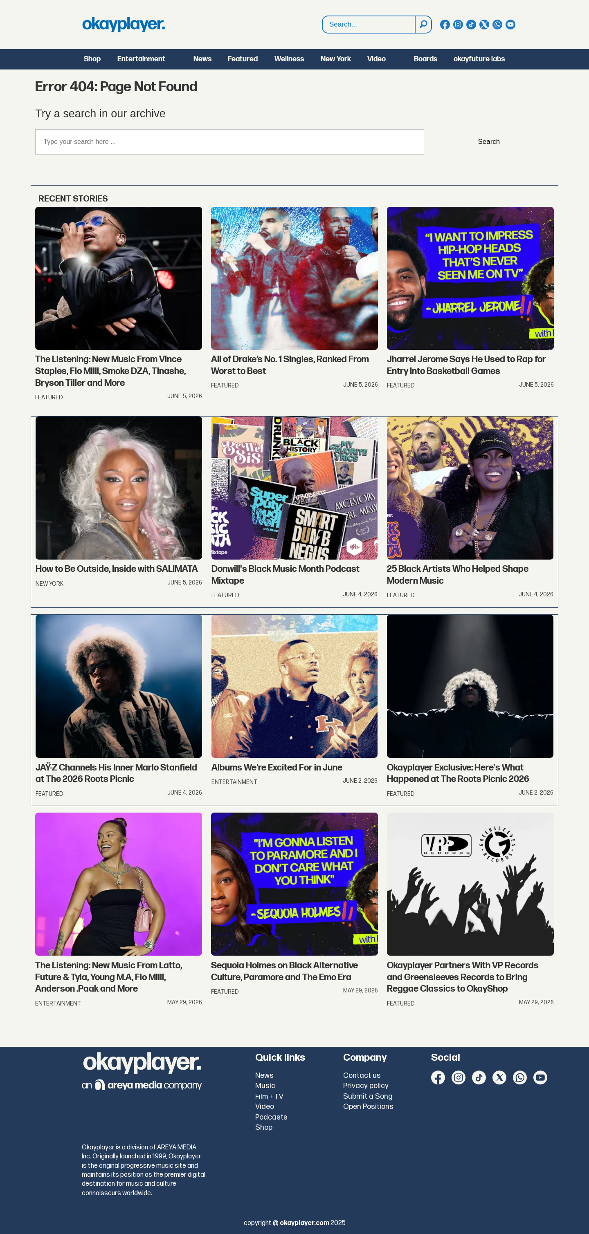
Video (376, 59)
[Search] (423, 24)
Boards (425, 59)
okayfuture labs (479, 59)
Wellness (289, 59)
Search (489, 142)
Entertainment (141, 59)
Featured (243, 59)
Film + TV (269, 1097)
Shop (92, 59)
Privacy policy (366, 1086)
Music (265, 1086)
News (202, 59)
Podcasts (271, 1117)
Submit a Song (368, 1096)
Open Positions (368, 1106)
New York (336, 59)
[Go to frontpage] (124, 24)
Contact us (362, 1075)
